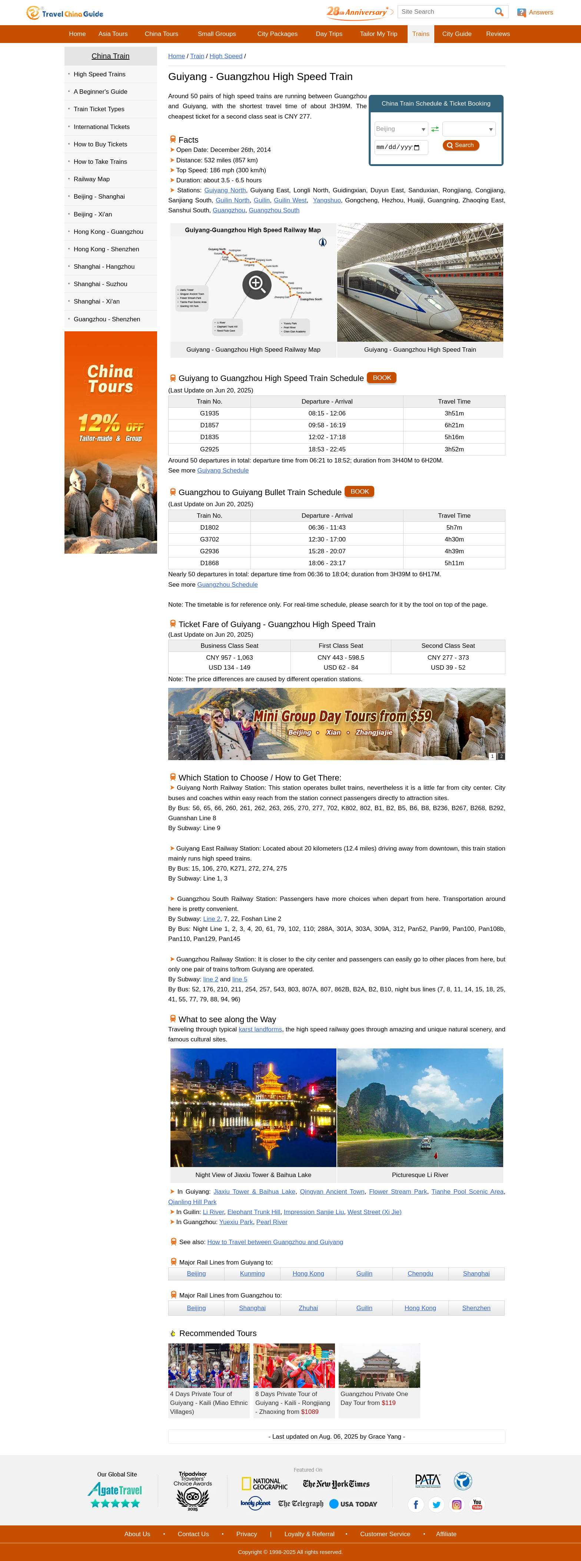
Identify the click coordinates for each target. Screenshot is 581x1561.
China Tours (161, 33)
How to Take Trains (100, 161)
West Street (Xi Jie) (375, 1212)
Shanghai (476, 1273)
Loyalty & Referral (310, 1534)
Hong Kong (308, 1273)
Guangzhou (229, 210)
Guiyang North (225, 190)
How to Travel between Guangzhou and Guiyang (275, 1242)
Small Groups (217, 33)
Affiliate (446, 1534)
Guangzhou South (274, 210)
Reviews (498, 33)
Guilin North (232, 200)
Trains (421, 33)
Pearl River (272, 1222)
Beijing (196, 1273)
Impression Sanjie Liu (314, 1212)
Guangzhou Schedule (227, 584)
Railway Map (92, 179)
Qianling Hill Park (192, 1202)
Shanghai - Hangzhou (104, 266)
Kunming (252, 1273)
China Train (110, 56)
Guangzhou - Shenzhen (107, 319)
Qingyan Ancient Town (332, 1191)
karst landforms (260, 1029)
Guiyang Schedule (223, 470)
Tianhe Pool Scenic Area (468, 1191)
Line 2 (211, 918)
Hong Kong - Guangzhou (108, 231)
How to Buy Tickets (100, 144)
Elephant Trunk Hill (254, 1212)
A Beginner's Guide (100, 91)
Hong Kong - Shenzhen (106, 249)
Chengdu (420, 1273)
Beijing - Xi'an (93, 214)
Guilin (262, 200)
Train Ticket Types (99, 109)
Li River (213, 1212)
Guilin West (290, 200)
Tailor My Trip (378, 33)
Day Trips (329, 33)
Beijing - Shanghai (99, 196)
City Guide (457, 33)
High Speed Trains (100, 74)
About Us (137, 1534)
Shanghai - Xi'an (97, 301)
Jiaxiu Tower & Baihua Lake (255, 1191)
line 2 (211, 979)
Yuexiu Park (236, 1222)
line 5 (240, 979)
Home (77, 33)
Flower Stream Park (398, 1191)
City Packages (278, 33)
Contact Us (193, 1534)
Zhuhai (308, 1308)
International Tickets (102, 126)
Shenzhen (476, 1308)
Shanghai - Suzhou (100, 284)
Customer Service (385, 1534)
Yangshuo (327, 200)
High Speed (226, 56)
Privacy (246, 1534)
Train (197, 56)
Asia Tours (113, 33)
